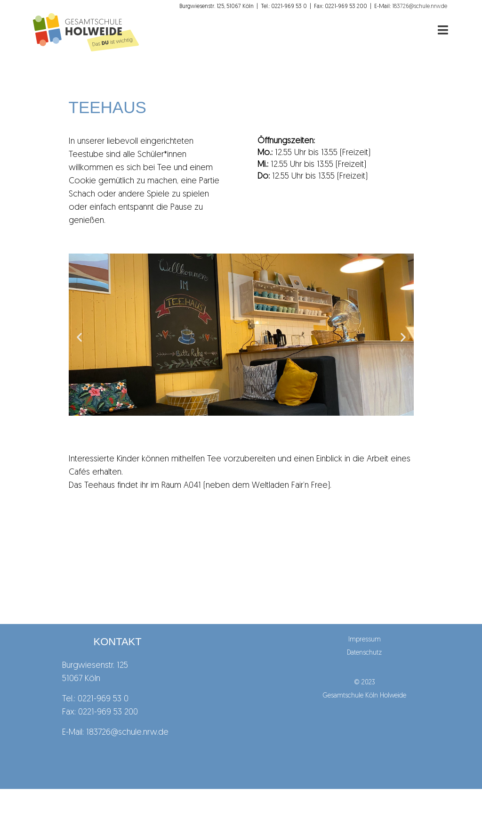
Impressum (364, 639)
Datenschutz (364, 653)
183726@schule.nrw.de (127, 732)
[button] (79, 337)
